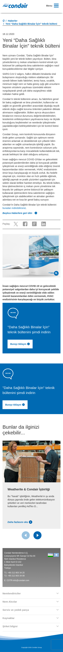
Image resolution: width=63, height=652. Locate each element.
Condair (15, 5)
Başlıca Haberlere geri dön (20, 213)
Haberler (12, 20)
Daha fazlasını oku (20, 522)
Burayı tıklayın (15, 404)
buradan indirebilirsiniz (14, 208)
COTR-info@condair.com (18, 580)
